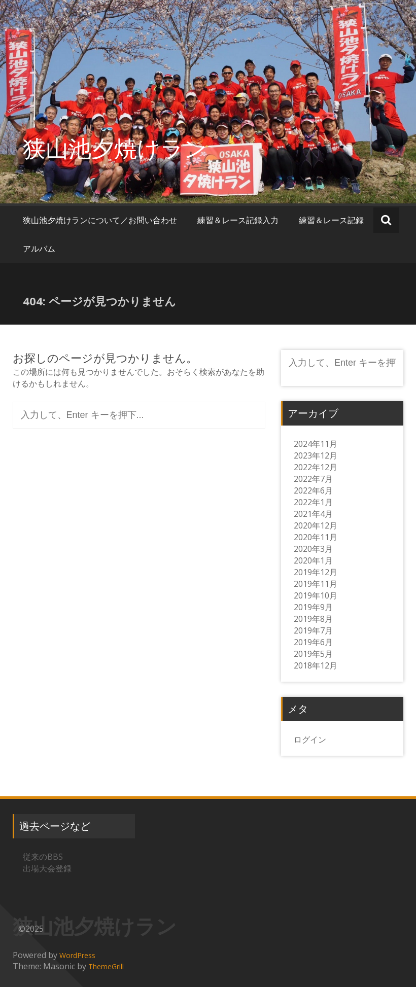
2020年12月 (315, 525)
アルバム (39, 248)
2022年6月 (313, 490)
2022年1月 (313, 502)
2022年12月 (315, 467)
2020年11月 (315, 537)
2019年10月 (315, 595)
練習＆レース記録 (331, 220)
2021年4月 (313, 513)
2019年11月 (315, 583)
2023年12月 (315, 455)
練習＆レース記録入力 (238, 220)
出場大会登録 (47, 868)
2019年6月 (313, 642)
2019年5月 (313, 653)
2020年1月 (313, 560)
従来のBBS (43, 856)
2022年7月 (313, 478)
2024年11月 (315, 443)
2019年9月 (313, 607)
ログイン (310, 739)
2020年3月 (313, 548)
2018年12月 (315, 665)
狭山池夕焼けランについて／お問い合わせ (100, 220)
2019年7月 (313, 630)
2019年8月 (313, 618)
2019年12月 (315, 572)
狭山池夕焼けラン (115, 147)
